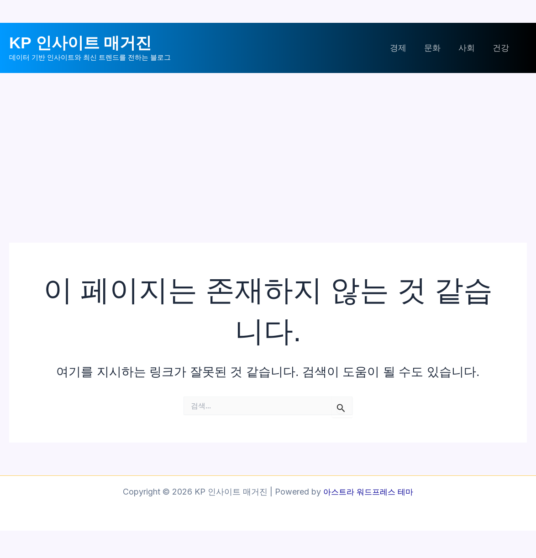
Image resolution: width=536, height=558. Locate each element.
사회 (468, 47)
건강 (501, 47)
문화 (435, 47)
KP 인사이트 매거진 (80, 43)
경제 (402, 47)
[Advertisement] (268, 141)
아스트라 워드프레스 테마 (368, 491)
